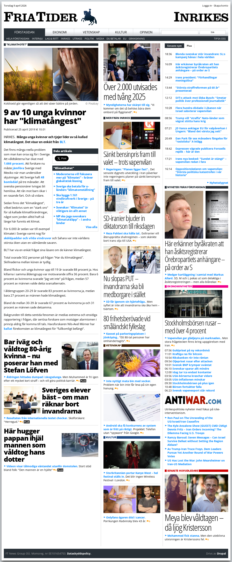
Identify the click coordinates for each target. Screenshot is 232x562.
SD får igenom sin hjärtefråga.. (126, 301)
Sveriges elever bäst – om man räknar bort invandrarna (66, 400)
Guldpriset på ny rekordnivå (191, 350)
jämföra (19, 168)
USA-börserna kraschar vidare (192, 376)
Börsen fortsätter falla (187, 387)
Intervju (37, 38)
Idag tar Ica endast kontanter (191, 372)
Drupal (221, 553)
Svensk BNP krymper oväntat (192, 365)
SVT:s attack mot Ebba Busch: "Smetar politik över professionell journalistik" (200, 99)
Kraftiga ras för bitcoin (187, 354)
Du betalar (114, 38)
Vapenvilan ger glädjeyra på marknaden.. (194, 338)
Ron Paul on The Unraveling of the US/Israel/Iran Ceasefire (190, 419)
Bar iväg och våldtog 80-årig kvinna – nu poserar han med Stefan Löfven (31, 355)
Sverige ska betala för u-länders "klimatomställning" (75, 188)
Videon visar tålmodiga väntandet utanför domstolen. (42, 466)
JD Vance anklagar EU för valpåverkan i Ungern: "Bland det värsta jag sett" (201, 129)
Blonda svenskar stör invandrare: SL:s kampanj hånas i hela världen (200, 55)
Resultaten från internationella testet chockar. (37, 418)
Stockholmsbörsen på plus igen (193, 383)
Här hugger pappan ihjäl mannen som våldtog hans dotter (25, 445)
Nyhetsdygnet (219, 183)
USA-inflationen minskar (188, 379)
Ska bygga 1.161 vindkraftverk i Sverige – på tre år (75, 198)
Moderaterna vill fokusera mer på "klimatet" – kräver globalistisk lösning (74, 177)
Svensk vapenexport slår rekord (193, 390)
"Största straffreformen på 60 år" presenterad (197, 89)
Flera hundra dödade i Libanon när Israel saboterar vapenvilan (198, 109)
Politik (89, 38)
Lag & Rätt (51, 38)
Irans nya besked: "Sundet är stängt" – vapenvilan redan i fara (200, 160)
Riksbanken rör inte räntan (190, 357)
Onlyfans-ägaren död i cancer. (125, 517)
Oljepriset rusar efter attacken (192, 361)
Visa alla (91, 227)
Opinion (146, 32)
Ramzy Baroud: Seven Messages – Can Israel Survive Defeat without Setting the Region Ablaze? (196, 441)
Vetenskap (91, 32)
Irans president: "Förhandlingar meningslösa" (196, 79)
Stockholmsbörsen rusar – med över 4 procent (193, 326)
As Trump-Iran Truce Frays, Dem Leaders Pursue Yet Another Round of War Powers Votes (195, 452)
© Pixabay (91, 103)
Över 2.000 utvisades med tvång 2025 (130, 91)
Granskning (137, 38)
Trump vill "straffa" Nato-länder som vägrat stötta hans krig (199, 119)
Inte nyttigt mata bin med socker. (128, 381)
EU (124, 38)
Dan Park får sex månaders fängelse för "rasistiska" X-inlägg (201, 140)
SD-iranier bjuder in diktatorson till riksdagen (129, 222)
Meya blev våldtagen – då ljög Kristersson (194, 522)
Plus (189, 45)
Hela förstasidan (17, 38)
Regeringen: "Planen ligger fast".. (127, 169)
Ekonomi (60, 32)
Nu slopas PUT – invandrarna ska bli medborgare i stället (124, 286)
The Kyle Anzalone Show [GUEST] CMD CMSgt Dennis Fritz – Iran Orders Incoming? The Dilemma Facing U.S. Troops (197, 429)
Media (100, 38)
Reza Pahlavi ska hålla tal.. (123, 233)
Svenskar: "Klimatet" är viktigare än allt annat (72, 209)
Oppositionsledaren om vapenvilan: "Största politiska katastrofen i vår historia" (199, 172)
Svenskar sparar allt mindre (190, 368)
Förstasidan (24, 32)
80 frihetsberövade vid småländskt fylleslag (126, 322)
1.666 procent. (14, 163)
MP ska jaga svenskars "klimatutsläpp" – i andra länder (73, 219)
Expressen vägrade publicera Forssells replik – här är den (200, 150)
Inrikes (65, 38)
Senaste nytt (175, 45)
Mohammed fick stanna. (183, 535)
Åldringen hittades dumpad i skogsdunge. (34, 377)
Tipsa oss (220, 38)
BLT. (63, 142)
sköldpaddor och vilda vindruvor (27, 238)
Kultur (121, 32)
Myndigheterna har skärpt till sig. (128, 105)
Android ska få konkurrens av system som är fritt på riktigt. (129, 427)
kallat (8, 328)
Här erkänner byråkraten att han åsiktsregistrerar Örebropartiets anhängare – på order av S (197, 67)
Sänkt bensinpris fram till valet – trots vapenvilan (129, 158)
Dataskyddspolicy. (79, 553)
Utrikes (77, 38)
